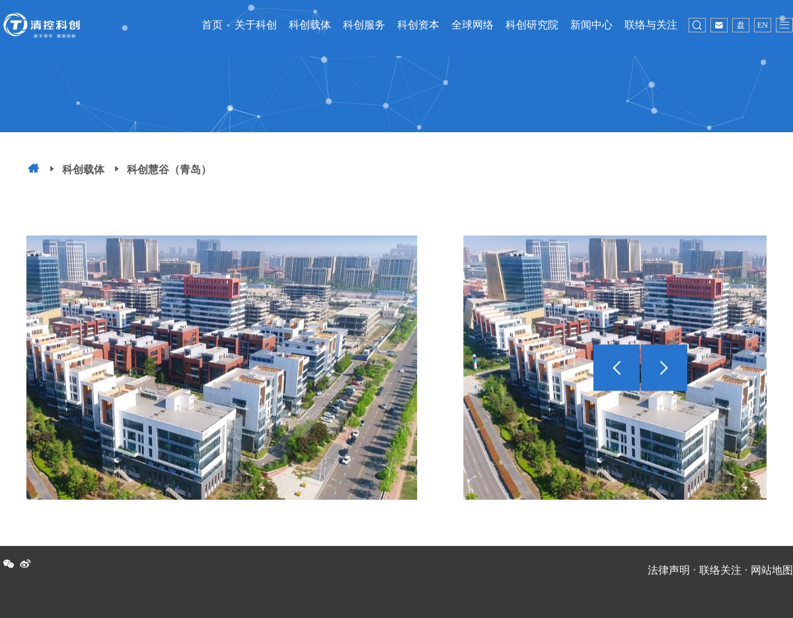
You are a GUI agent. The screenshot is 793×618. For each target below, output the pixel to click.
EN (762, 25)
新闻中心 (591, 24)
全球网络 (472, 24)
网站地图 (772, 570)
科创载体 (310, 24)
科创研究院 (532, 24)
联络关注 (720, 570)
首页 (212, 24)
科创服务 (364, 24)
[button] (664, 376)
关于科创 (256, 24)
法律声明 (669, 570)
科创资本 (418, 24)
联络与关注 (650, 24)
